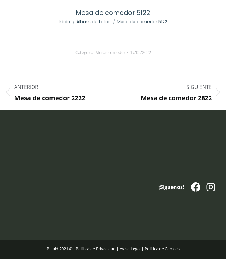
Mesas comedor (110, 52)
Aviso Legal (130, 248)
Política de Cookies (162, 248)
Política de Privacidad (96, 248)
